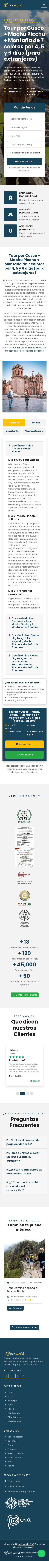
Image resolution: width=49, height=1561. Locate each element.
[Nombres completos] (24, 119)
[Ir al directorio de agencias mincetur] (24, 918)
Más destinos (12, 1421)
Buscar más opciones (24, 1327)
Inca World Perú (26, 1544)
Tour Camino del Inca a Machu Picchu (25, 1289)
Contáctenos (12, 1457)
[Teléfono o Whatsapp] (24, 144)
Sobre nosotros (13, 1436)
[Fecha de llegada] (24, 127)
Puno (8, 1404)
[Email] (24, 136)
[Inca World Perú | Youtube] (17, 1376)
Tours (8, 1445)
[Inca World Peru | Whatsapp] (41, 1553)
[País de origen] (24, 153)
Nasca (9, 1408)
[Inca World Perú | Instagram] (12, 1376)
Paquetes (10, 1449)
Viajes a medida (14, 1453)
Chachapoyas (13, 1417)
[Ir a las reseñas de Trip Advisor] (24, 816)
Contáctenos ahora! (24, 994)
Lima (8, 1396)
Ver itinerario (18, 1308)
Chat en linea (24, 754)
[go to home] (13, 5)
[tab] (14, 422)
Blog (8, 1461)
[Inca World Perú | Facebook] (6, 1376)
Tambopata (12, 1413)
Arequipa (10, 1400)
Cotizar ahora (24, 744)
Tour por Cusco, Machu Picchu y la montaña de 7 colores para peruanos (25, 349)
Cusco (9, 1392)
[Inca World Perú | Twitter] (23, 1376)
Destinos (10, 1440)
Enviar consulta (24, 161)
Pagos (9, 1465)
